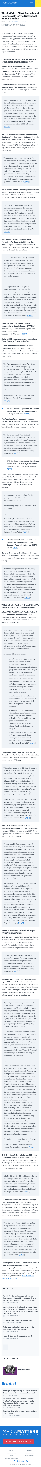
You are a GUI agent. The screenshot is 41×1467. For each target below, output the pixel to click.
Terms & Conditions (11, 1458)
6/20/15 (16, 453)
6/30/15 (26, 182)
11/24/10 (26, 414)
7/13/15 (7, 231)
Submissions (29, 1453)
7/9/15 (15, 1278)
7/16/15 (30, 315)
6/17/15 (7, 126)
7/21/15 (21, 1254)
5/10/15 (31, 1147)
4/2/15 (10, 1278)
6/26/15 (24, 334)
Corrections (11, 1453)
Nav (29, 3)
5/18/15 (15, 79)
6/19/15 (27, 597)
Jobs (11, 1455)
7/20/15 (32, 743)
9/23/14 (4, 1278)
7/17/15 (21, 923)
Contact (29, 1450)
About (11, 1450)
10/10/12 (25, 1276)
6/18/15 (26, 1192)
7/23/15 (27, 818)
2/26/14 (31, 1276)
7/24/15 (9, 469)
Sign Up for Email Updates (18, 1441)
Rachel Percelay (19, 22)
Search (38, 3)
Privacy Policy (29, 1455)
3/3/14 (15, 548)
